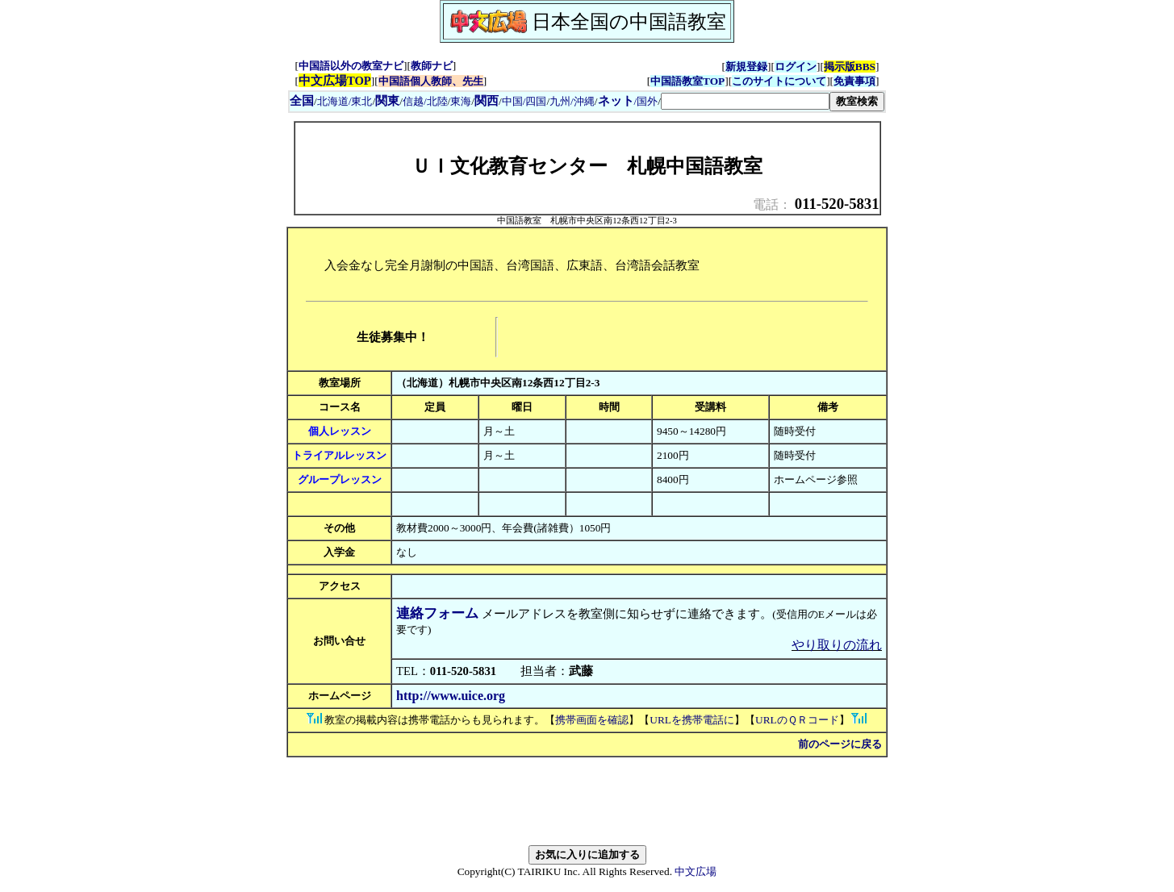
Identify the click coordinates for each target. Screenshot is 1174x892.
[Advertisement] (690, 337)
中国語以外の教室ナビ (351, 66)
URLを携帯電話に (692, 720)
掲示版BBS (849, 66)
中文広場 (696, 871)
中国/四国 (524, 101)
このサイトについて (779, 81)
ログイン (796, 66)
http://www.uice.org (450, 695)
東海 (460, 101)
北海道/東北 (345, 101)
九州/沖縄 (572, 101)
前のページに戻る (840, 744)
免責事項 (854, 81)
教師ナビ (432, 66)
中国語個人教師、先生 (430, 81)
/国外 (628, 101)
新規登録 (746, 66)
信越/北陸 (425, 101)
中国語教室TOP (687, 81)
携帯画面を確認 (592, 720)
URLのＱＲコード (797, 720)
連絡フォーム (437, 613)
